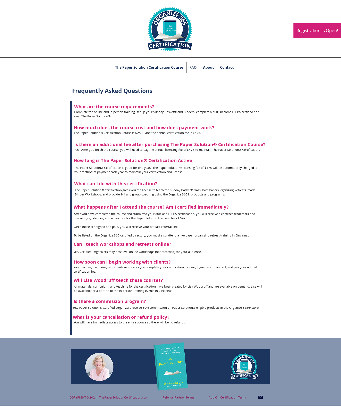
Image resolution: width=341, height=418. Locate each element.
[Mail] (260, 397)
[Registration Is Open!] (317, 30)
